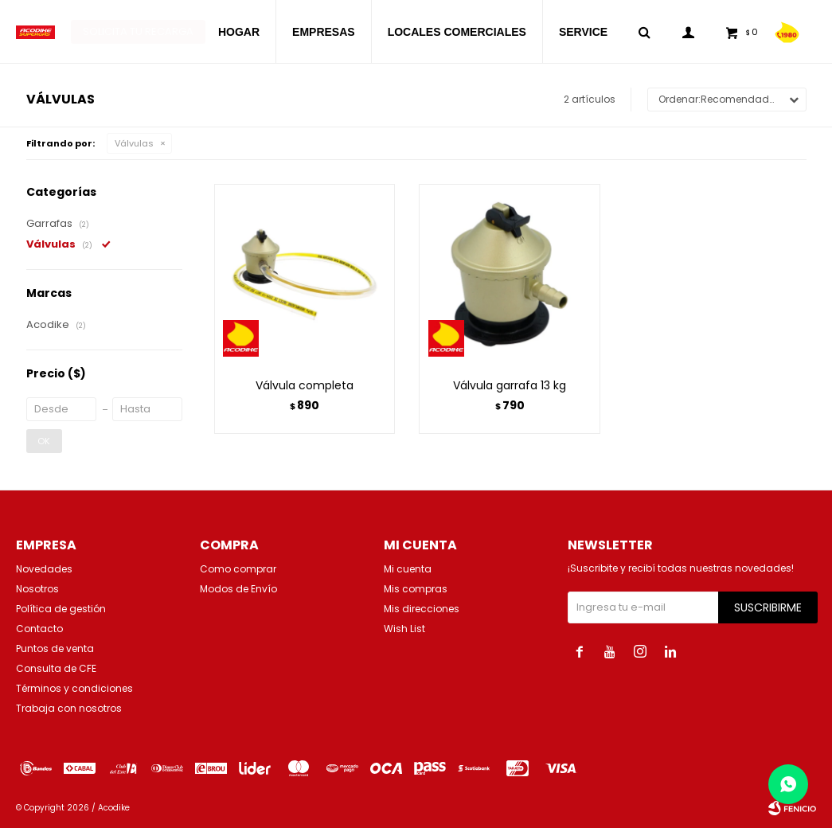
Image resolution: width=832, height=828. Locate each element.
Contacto (39, 628)
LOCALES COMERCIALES (457, 31)
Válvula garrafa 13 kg (509, 385)
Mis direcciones (421, 608)
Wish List (404, 628)
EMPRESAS (323, 31)
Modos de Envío (238, 589)
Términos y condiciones (74, 688)
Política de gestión (61, 608)
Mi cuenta (408, 569)
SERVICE (583, 31)
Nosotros (37, 589)
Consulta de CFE (56, 668)
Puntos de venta (55, 648)
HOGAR (239, 31)
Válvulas (134, 143)
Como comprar (238, 569)
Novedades (44, 569)
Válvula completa (305, 385)
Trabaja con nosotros (69, 708)
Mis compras (415, 589)
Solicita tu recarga (138, 31)
